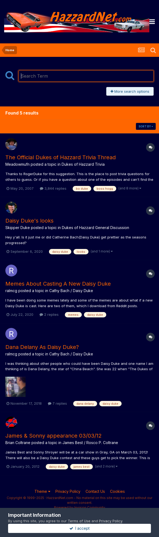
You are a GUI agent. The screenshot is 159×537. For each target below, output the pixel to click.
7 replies (57, 403)
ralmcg (11, 290)
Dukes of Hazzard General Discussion (95, 227)
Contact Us (95, 491)
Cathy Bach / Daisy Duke (71, 290)
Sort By (146, 126)
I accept (79, 528)
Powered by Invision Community (79, 507)
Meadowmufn (17, 164)
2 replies (49, 314)
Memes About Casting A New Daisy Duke (58, 283)
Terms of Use (79, 521)
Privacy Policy (67, 491)
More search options (130, 91)
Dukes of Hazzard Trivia (83, 164)
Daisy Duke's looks (29, 220)
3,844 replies (53, 188)
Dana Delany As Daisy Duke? (42, 347)
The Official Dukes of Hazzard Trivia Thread (60, 157)
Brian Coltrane (17, 442)
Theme (42, 491)
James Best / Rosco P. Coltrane (90, 442)
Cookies (117, 491)
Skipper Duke (17, 227)
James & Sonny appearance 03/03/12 (53, 435)
